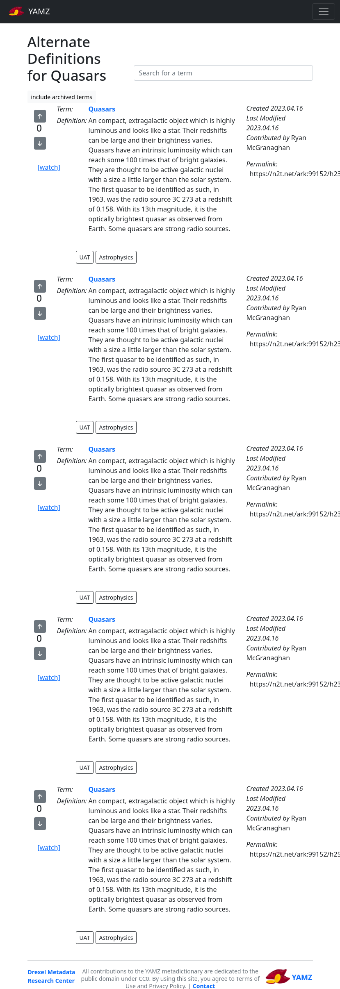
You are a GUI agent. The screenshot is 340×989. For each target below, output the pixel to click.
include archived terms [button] (62, 97)
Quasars (102, 109)
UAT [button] (85, 257)
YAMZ (29, 11)
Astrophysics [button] (116, 257)
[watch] (49, 167)
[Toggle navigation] (323, 11)
